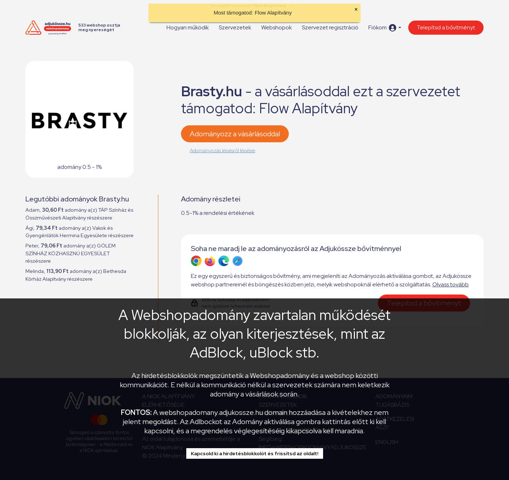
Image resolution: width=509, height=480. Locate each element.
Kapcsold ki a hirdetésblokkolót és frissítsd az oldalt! (254, 453)
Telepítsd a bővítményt (446, 27)
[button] (384, 28)
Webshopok (276, 27)
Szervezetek (235, 27)
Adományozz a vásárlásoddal (235, 133)
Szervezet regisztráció (330, 27)
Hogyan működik (187, 27)
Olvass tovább (450, 284)
